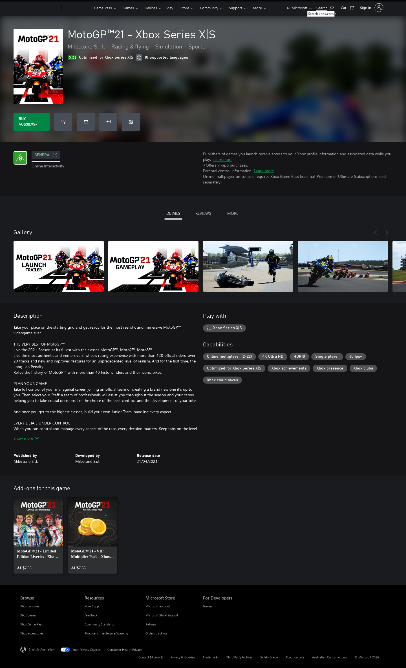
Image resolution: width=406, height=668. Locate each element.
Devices (151, 7)
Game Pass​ (103, 7)
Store (184, 7)
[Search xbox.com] (325, 7)
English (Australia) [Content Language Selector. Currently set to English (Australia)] (41, 649)
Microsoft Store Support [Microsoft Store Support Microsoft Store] (161, 615)
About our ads (294, 657)
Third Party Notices (239, 657)
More (257, 7)
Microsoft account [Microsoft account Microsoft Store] (157, 606)
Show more (26, 438)
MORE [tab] (232, 213)
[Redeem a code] (131, 122)
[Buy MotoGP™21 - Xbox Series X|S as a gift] (108, 122)
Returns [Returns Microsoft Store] (150, 624)
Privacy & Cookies (183, 657)
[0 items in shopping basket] (347, 7)
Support (235, 7)
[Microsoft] (39, 8)
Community (209, 7)
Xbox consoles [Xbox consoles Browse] (29, 606)
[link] (38, 535)
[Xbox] (77, 8)
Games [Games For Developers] (208, 606)
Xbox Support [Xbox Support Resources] (94, 606)
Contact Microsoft (150, 657)
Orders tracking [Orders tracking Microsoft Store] (156, 633)
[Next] (386, 232)
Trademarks (211, 657)
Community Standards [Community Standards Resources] (100, 624)
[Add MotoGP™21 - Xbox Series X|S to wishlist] (63, 122)
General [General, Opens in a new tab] (45, 155)
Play (170, 7)
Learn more (222, 159)
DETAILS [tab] (173, 213)
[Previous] (375, 232)
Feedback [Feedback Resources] (91, 615)
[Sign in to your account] (371, 7)
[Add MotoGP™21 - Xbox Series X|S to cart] (86, 122)
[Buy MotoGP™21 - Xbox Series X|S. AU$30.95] (32, 122)
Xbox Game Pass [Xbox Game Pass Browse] (31, 624)
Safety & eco (269, 657)
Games (128, 7)
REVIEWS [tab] (203, 213)
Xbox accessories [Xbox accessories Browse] (31, 633)
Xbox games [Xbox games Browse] (28, 615)
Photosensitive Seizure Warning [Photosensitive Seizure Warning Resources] (106, 633)
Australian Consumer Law (329, 657)
